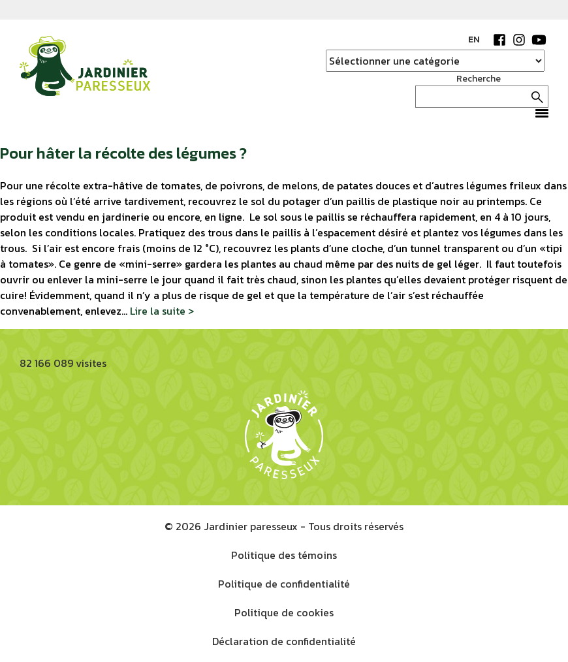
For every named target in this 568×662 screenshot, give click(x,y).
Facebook (499, 39)
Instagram (519, 39)
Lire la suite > (162, 311)
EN (474, 39)
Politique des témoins (284, 555)
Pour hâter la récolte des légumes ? (123, 153)
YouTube (538, 39)
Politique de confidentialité (284, 583)
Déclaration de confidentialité (284, 641)
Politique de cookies (284, 612)
